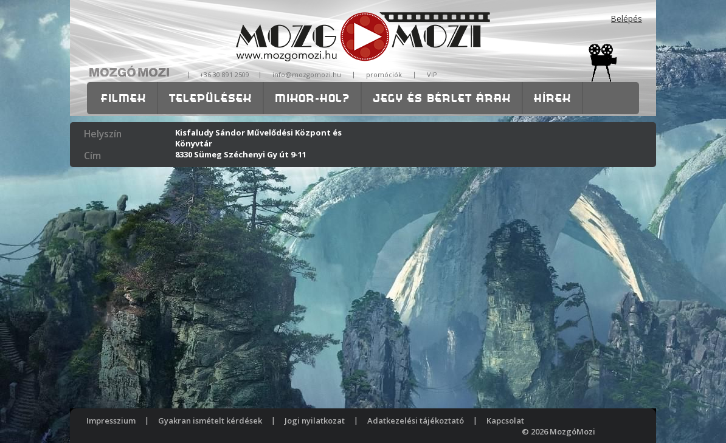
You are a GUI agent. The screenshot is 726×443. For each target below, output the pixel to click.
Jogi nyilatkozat (315, 420)
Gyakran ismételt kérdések (210, 420)
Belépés (626, 18)
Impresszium (111, 420)
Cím (92, 155)
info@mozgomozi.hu (306, 74)
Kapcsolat (505, 420)
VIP (432, 74)
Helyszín (103, 133)
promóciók (384, 74)
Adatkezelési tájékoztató (415, 420)
